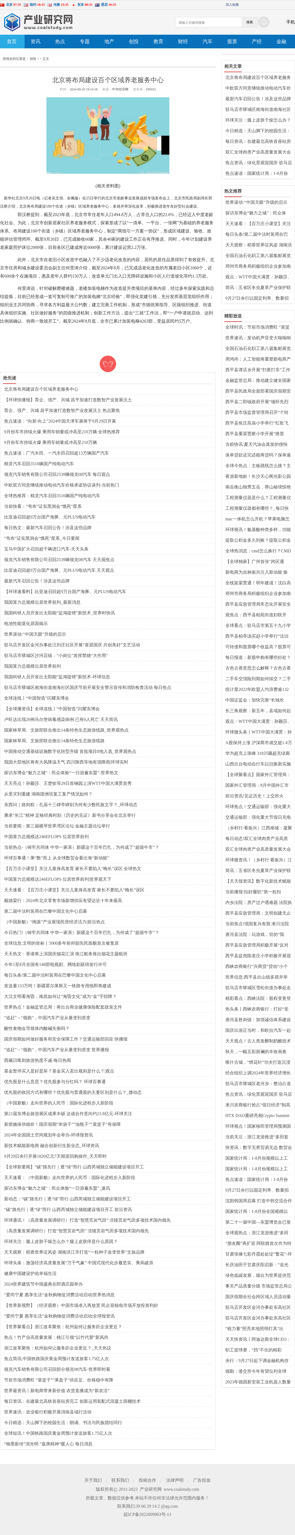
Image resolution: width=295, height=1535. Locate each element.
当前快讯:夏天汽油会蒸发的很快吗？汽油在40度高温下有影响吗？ (258, 444)
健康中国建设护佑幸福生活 (30, 1273)
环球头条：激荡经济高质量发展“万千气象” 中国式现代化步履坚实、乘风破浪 (78, 1262)
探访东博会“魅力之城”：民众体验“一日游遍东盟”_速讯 (57, 1188)
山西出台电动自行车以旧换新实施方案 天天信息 (258, 764)
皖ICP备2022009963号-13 (147, 1514)
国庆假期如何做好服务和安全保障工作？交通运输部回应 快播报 (66, 1039)
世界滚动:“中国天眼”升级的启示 (35, 634)
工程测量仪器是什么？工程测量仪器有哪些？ (258, 498)
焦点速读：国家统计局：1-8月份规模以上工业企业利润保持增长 (256, 173)
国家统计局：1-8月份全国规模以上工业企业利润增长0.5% (256, 1212)
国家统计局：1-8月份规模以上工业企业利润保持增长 (256, 1158)
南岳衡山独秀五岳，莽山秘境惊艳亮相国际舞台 (258, 487)
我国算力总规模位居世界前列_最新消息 (42, 602)
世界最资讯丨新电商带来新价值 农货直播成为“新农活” (57, 1390)
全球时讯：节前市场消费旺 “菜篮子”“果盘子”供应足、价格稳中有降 (257, 327)
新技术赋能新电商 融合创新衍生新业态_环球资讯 (51, 1145)
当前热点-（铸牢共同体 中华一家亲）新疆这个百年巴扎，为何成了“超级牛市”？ (81, 847)
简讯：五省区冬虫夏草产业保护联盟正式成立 (258, 288)
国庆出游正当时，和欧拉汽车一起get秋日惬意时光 (258, 1030)
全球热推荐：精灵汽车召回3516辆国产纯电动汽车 (52, 495)
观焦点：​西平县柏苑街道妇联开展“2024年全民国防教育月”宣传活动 (257, 615)
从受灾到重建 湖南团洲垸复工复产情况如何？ (48, 794)
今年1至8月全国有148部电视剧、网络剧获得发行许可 (55, 964)
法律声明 (175, 1480)
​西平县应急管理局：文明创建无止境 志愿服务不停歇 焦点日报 (258, 913)
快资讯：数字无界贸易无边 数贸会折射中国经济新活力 (258, 1148)
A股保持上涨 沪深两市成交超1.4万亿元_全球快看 (258, 743)
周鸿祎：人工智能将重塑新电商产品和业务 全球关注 (258, 359)
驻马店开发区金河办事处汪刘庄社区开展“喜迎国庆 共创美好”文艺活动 (72, 645)
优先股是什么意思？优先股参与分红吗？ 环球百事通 (55, 1081)
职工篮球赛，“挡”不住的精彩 (253, 1350)
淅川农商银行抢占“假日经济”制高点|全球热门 (257, 1105)
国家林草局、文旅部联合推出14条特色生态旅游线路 (54, 740)
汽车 (208, 41)
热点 (60, 41)
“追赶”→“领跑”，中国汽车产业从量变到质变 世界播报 (56, 1049)
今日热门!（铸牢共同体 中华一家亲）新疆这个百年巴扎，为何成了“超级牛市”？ (81, 932)
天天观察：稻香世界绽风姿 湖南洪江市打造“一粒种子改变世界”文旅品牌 (74, 1252)
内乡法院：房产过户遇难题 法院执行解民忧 (258, 903)
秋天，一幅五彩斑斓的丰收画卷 (256, 1051)
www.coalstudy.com (181, 1489)
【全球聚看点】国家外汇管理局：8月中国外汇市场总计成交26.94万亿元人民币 (258, 775)
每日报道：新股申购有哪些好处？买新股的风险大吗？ (258, 658)
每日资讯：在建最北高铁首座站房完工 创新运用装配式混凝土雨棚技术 (72, 1401)
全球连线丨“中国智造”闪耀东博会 (36, 698)
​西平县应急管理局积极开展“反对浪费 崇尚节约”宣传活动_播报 (256, 945)
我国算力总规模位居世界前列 (32, 666)
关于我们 (93, 1480)
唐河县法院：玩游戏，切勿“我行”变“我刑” (254, 935)
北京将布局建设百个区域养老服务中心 (41, 389)
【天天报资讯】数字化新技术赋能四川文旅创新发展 (258, 881)
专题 (85, 41)
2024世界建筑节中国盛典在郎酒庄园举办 (43, 1284)
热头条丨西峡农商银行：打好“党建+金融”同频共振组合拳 (256, 1009)
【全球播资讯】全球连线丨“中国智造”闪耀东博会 (52, 708)
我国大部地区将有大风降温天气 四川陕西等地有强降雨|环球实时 (66, 762)
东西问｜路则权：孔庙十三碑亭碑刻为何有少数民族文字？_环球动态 (70, 804)
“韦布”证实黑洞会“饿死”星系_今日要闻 (41, 538)
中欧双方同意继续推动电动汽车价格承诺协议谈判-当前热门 (61, 485)
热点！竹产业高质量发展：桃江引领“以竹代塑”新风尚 (56, 1337)
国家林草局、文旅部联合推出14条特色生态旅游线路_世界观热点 (66, 730)
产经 (257, 41)
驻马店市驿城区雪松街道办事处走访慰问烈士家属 (258, 988)
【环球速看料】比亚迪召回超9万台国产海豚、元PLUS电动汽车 (65, 591)
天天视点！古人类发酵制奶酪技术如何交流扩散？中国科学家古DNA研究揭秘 (258, 1041)
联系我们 (120, 1480)
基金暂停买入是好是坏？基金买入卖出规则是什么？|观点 (59, 1071)
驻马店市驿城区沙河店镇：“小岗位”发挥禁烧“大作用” (56, 655)
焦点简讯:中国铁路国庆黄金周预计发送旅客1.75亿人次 (56, 1358)
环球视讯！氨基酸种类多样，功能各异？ (258, 530)
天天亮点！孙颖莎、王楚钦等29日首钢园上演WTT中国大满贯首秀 (68, 783)
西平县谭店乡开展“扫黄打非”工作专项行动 (257, 370)
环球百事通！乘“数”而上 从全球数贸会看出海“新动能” (56, 858)
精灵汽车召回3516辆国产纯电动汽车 (39, 463)
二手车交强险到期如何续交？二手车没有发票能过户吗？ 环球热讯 (258, 679)
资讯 (35, 41)
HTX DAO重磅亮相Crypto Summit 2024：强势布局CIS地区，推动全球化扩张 (257, 1116)
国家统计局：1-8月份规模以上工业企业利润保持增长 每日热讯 (256, 1169)
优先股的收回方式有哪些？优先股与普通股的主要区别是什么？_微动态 (73, 1092)
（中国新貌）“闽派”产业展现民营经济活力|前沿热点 (54, 922)
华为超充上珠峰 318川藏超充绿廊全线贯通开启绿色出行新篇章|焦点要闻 (258, 753)
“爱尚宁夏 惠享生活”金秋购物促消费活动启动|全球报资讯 (59, 1316)
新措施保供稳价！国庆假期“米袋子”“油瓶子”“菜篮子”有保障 (62, 1124)
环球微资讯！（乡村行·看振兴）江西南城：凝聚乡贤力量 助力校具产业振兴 (258, 860)
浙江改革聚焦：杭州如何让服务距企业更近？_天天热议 (57, 1348)
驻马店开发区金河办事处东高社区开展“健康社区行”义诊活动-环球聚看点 (258, 1318)
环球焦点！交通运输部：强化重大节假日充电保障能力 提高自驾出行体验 (258, 807)
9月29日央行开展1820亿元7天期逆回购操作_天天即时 (55, 1156)
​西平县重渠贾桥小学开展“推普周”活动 (254, 434)
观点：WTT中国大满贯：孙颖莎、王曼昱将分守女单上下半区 (258, 277)
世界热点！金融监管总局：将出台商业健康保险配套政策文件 (63, 1007)
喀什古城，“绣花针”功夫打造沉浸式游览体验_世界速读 (257, 1062)
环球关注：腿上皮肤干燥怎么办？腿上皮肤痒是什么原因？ (61, 1241)
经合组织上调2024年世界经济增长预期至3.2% (258, 1073)
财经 (183, 41)
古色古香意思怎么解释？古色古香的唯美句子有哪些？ (258, 668)
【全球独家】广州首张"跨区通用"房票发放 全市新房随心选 (254, 562)
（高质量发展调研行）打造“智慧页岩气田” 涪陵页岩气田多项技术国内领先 (76, 1230)
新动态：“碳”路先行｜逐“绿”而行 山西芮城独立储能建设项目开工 (67, 1199)
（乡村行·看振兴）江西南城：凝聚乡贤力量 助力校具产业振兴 (258, 828)
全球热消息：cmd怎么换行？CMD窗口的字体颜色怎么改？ (258, 551)
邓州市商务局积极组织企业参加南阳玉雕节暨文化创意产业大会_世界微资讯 (258, 266)
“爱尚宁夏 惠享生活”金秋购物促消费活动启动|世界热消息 (59, 1294)
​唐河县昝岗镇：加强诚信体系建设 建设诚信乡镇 (258, 1020)
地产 (109, 41)
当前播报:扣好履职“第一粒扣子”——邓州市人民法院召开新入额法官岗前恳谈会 (256, 892)
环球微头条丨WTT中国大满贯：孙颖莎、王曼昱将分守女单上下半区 (258, 732)
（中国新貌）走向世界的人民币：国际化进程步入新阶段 (58, 1103)
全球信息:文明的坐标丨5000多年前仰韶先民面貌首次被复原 (61, 943)
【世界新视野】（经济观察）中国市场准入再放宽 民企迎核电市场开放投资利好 (81, 1305)
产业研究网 (151, 1489)
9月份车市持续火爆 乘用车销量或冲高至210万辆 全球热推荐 (62, 431)
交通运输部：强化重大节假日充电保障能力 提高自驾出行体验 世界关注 (258, 817)
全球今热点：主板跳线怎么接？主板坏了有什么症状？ (258, 466)
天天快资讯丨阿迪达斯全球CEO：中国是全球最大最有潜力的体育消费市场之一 (258, 1339)
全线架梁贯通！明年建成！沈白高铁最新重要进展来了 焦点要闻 (258, 583)
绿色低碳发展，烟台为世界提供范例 (258, 1275)
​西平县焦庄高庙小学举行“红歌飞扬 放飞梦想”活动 (256, 423)
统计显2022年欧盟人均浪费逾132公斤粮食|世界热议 (257, 690)
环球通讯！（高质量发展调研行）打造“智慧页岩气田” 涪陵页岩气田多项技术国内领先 (87, 1220)
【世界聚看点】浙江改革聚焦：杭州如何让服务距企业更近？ (63, 1326)
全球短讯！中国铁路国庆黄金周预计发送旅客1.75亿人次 (58, 1433)
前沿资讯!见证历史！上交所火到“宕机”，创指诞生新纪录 (254, 796)
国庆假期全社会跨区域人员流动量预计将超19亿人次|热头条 (258, 1297)
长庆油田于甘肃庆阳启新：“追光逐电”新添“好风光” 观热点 (256, 1265)
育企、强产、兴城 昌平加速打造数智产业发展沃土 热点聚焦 (62, 410)
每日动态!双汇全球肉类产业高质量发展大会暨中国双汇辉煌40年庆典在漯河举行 (258, 839)
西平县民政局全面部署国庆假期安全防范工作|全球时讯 (258, 391)
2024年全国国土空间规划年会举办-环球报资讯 (48, 1135)
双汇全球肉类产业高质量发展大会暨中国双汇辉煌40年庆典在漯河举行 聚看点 (258, 152)
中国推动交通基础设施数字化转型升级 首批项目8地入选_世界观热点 (70, 751)
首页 (12, 41)
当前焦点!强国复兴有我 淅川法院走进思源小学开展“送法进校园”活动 (257, 924)
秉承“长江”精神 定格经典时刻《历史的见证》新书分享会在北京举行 (70, 815)
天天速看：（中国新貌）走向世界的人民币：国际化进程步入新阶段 (69, 1177)
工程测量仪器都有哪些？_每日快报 (257, 508)
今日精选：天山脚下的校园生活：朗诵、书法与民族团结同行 (63, 1422)
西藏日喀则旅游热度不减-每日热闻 (37, 1060)
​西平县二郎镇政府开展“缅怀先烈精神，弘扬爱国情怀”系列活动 (256, 402)
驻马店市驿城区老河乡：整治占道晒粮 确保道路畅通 (258, 1084)
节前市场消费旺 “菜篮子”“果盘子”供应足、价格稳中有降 (58, 1380)
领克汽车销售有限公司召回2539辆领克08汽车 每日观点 (57, 474)
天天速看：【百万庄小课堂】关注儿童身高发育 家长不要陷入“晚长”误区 (74, 890)
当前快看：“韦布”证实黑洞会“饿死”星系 (43, 506)
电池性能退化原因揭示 (26, 623)
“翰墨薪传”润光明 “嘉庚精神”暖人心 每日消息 (48, 1444)
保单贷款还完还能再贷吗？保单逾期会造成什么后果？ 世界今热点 (258, 455)
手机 (290, 22)
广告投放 (202, 1480)
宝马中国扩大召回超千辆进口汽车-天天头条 (46, 549)
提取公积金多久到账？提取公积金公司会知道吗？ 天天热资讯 (258, 540)
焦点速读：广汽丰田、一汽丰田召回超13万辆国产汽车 (56, 453)
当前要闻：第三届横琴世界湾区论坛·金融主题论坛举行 (57, 826)
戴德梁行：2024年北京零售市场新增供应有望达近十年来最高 (63, 900)
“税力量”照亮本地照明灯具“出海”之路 (254, 1329)
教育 (158, 41)
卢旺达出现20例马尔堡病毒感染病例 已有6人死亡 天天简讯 (61, 719)
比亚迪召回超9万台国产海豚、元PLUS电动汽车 (50, 517)
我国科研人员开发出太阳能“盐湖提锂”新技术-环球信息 (57, 676)
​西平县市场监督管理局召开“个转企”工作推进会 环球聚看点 (256, 413)
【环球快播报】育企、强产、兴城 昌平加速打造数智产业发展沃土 (68, 399)
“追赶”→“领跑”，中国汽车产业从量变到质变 (47, 1017)
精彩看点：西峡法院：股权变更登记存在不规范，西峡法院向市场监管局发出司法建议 (258, 998)
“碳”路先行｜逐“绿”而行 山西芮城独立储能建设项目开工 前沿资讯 (68, 1209)
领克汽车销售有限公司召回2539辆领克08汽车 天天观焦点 (59, 559)
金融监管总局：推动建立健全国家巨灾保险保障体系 (258, 381)
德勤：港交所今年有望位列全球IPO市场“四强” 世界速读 (256, 1371)
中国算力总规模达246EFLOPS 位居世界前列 (46, 836)
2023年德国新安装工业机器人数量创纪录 (258, 1382)
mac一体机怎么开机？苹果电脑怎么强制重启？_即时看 (257, 519)
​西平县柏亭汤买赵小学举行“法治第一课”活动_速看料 (256, 636)
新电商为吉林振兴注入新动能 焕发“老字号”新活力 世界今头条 (256, 572)
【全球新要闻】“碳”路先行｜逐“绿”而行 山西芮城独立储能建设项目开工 (74, 1167)
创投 (134, 41)
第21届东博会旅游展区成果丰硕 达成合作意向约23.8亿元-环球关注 (68, 1113)
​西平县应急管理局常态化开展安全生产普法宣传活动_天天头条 (258, 604)
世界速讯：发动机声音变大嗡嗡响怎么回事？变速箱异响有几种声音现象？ (258, 338)
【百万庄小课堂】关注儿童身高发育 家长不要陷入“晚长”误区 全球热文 (72, 868)
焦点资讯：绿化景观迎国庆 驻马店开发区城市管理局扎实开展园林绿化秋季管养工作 (258, 163)
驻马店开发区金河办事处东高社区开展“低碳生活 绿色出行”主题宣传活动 (258, 1307)
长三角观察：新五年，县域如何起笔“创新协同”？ (258, 711)
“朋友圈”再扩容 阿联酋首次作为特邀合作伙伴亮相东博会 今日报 (258, 1244)
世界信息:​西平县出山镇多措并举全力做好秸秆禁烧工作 (256, 977)
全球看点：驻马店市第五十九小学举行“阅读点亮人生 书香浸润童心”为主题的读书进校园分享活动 (258, 626)
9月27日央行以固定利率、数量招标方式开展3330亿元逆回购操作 (257, 298)
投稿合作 (147, 1480)
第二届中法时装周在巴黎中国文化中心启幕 (45, 911)
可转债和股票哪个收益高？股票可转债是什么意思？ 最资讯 (258, 647)
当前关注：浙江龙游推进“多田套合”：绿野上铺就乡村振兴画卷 (256, 1137)
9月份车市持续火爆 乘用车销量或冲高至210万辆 (50, 442)
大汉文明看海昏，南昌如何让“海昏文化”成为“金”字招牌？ (60, 996)
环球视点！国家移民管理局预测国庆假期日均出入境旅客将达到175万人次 (258, 1126)
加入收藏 (232, 5)
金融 (281, 41)
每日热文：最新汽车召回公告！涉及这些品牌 (48, 527)
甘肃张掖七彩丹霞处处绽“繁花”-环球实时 (258, 1254)
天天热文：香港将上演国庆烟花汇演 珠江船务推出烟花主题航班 (66, 953)
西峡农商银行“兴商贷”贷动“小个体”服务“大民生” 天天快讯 (256, 967)
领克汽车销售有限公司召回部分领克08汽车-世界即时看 (57, 1369)
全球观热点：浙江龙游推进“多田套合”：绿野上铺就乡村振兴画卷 (256, 1233)
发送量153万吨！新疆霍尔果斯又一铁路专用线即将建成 (57, 985)
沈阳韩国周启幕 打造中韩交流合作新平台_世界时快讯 (258, 1201)
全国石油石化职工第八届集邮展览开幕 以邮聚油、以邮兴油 (258, 256)
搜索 (249, 22)
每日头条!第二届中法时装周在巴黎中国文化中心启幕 (55, 975)
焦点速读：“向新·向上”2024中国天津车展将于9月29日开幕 (60, 421)
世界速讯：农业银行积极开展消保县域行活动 (48, 1412)
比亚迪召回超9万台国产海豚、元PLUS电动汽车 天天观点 (59, 570)
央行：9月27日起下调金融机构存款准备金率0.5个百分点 (257, 1361)
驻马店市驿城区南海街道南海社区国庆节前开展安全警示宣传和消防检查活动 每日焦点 (87, 687)
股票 (232, 41)
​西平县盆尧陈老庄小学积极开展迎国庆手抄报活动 (258, 956)
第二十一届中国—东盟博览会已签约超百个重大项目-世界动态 (258, 1222)
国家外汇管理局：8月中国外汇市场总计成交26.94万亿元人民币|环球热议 (257, 785)
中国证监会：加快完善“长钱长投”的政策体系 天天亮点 (254, 700)
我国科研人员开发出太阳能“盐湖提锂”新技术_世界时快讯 (59, 613)
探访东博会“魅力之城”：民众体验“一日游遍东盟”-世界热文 (61, 772)
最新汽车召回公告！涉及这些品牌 (37, 581)
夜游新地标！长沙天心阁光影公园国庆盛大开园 (258, 476)
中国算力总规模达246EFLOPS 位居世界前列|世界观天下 (57, 879)
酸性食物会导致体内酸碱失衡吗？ (37, 1028)
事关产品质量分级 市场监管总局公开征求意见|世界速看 (258, 1286)
